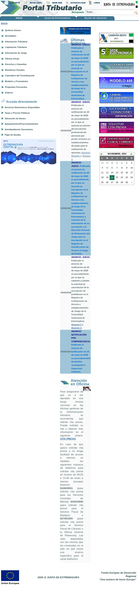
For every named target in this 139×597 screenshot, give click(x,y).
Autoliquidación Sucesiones (19, 129)
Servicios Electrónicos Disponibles (22, 107)
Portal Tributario (41, 8)
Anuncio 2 (76, 156)
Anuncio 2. (76, 328)
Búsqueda (78, 12)
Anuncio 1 (76, 324)
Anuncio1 (85, 152)
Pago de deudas (13, 135)
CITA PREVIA (68, 438)
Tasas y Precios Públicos (17, 113)
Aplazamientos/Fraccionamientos (21, 124)
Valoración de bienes (15, 118)
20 (111, 178)
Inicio (4, 23)
